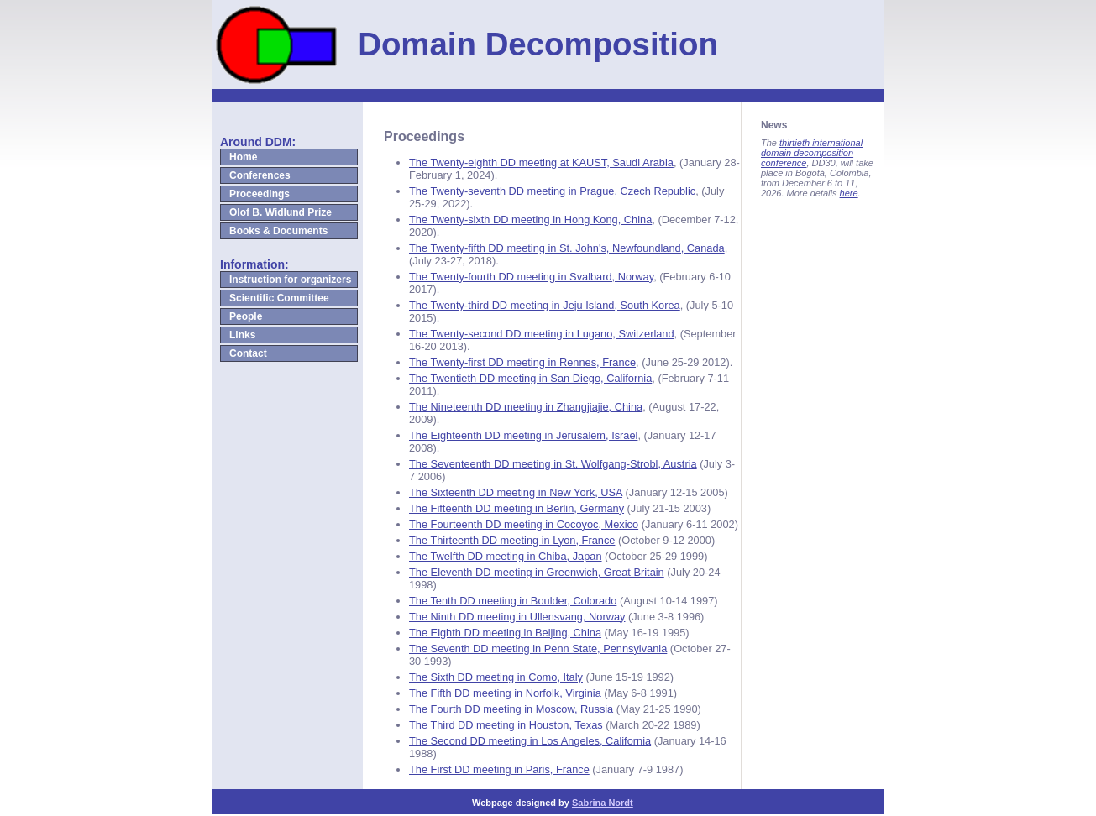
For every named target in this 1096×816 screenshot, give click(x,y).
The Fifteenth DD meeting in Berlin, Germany (516, 508)
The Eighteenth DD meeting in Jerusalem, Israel (523, 435)
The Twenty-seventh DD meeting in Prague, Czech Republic (552, 191)
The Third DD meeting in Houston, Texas (506, 725)
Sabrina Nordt (602, 803)
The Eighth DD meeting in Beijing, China (505, 632)
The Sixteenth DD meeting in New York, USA (515, 492)
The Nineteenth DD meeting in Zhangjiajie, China (525, 406)
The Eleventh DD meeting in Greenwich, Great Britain (536, 572)
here (849, 193)
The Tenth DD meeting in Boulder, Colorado (512, 600)
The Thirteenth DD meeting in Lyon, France (512, 540)
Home (243, 157)
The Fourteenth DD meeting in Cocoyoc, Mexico (523, 524)
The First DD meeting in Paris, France (499, 769)
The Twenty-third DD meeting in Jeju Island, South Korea (544, 305)
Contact (248, 353)
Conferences (260, 175)
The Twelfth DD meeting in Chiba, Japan (505, 556)
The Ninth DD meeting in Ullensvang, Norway (517, 616)
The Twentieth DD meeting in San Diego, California (530, 378)
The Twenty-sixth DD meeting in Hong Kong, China (530, 219)
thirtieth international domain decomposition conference (812, 153)
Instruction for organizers (290, 279)
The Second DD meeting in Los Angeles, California (530, 741)
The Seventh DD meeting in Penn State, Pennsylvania (538, 648)
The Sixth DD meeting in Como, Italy (496, 677)
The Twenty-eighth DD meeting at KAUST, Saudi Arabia (541, 162)
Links (242, 335)
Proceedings (259, 194)
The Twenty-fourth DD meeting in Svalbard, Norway (531, 276)
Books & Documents (278, 231)
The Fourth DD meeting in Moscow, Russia (511, 709)
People (245, 316)
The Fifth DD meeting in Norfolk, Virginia (505, 693)
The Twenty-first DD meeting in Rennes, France (522, 362)
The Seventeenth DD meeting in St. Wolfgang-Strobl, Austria (553, 464)
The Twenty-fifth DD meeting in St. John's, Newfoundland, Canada (567, 248)
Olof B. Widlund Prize (280, 212)
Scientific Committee (279, 298)
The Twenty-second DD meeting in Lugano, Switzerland (541, 333)
